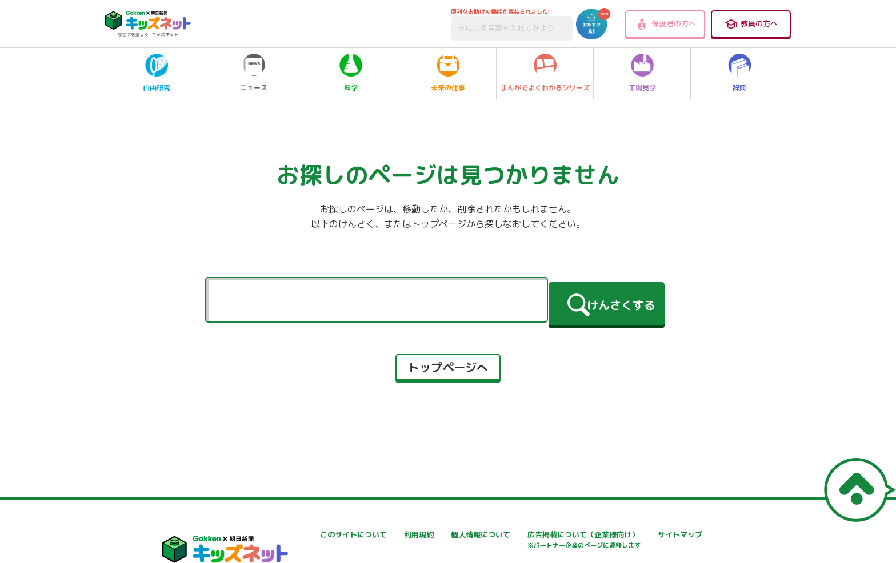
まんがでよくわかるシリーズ (545, 73)
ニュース (253, 73)
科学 (350, 73)
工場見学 (642, 73)
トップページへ (448, 362)
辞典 (739, 73)
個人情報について (578, 534)
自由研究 (156, 73)
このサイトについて (307, 534)
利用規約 (425, 534)
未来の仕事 (448, 73)
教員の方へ (751, 24)
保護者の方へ (665, 24)
